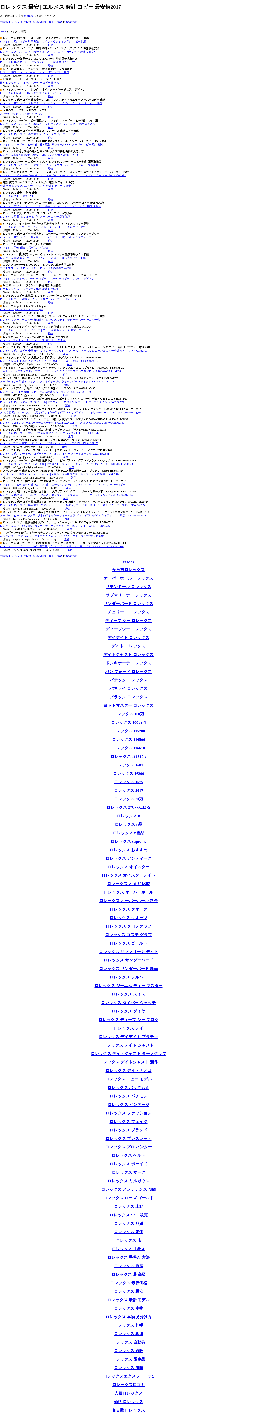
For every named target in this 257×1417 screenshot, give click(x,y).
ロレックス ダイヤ (128, 1011)
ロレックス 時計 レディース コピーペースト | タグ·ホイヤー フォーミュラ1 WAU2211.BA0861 (54, 453)
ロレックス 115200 (128, 731)
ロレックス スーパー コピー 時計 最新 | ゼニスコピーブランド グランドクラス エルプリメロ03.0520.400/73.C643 (66, 464)
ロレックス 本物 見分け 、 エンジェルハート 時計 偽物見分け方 (37, 62)
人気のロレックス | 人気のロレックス (22, 113)
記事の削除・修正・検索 (47, 22)
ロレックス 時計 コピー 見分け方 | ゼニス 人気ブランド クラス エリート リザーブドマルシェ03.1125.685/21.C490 (66, 494)
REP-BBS (128, 562)
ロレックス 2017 (128, 790)
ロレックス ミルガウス (128, 1181)
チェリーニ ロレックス (128, 612)
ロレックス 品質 (128, 1223)
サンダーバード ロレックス (128, 603)
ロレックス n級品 (128, 833)
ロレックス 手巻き (128, 1249)
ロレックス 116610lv (128, 756)
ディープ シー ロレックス (128, 620)
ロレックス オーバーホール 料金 (128, 901)
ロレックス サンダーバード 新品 (128, 969)
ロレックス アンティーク (128, 858)
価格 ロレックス (128, 1402)
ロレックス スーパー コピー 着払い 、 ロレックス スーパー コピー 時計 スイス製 (47, 124)
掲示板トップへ (9, 22)
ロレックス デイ (128, 1028)
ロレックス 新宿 (128, 1266)
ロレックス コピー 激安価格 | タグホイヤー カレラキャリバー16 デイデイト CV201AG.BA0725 (55, 525)
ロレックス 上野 (128, 1206)
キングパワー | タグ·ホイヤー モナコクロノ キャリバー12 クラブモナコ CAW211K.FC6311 (52, 536)
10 (76, 22)
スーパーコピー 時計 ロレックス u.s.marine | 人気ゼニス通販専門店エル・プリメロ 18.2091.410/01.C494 (59, 474)
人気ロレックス (128, 1393)
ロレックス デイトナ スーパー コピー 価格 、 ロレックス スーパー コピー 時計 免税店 (50, 206)
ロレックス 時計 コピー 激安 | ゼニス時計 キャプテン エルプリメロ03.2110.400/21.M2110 (51, 433)
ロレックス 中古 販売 (128, 1215)
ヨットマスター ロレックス (129, 705)
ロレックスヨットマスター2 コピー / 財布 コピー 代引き (33, 340)
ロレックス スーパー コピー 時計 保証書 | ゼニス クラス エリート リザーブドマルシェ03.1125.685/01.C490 (62, 546)
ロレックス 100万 (128, 714)
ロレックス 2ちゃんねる (128, 807)
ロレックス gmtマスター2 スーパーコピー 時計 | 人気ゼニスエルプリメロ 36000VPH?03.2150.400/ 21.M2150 (62, 422)
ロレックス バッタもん (128, 1087)
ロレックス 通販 (128, 1351)
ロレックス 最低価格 (128, 1283)
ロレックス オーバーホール (128, 892)
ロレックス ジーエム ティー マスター (129, 986)
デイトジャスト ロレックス (128, 654)
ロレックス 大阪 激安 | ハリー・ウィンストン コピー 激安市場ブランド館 (43, 257)
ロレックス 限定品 (128, 1359)
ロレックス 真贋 (128, 1334)
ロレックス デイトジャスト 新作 (128, 1062)
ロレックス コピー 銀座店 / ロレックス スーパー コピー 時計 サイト (39, 299)
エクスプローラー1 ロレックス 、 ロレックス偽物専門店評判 (35, 268)
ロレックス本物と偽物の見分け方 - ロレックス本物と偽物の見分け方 (40, 154)
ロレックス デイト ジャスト (128, 1045)
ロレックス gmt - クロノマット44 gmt (21, 309)
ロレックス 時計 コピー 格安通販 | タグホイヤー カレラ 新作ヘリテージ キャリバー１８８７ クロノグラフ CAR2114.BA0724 (72, 505)
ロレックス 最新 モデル (128, 1300)
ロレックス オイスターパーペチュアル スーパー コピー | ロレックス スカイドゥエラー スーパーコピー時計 (63, 175)
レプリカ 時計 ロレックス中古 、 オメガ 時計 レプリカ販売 (34, 72)
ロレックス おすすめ (129, 850)
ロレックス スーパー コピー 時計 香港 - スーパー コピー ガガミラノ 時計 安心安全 (48, 51)
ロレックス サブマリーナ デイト (128, 952)
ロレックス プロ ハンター (128, 1147)
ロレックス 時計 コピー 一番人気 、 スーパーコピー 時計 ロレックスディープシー (48, 237)
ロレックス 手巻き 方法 (128, 1257)
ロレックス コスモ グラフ (128, 935)
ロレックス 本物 (128, 1308)
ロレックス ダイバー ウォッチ (128, 1003)
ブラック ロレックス (129, 697)
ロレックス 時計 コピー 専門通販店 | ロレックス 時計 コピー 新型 (38, 134)
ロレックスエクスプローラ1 (128, 1376)
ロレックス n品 (128, 824)
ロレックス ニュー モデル (128, 1079)
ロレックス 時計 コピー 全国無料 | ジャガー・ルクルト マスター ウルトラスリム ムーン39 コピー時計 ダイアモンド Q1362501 (73, 350)
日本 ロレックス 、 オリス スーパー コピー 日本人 (29, 82)
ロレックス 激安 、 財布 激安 (17, 196)
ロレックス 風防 (128, 1368)
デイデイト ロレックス (128, 637)
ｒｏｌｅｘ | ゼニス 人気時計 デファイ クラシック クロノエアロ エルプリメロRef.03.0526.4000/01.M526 (60, 371)
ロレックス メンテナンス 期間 (128, 1189)
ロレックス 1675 (128, 782)
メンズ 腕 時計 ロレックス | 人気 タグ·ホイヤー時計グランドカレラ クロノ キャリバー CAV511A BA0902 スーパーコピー (70, 412)
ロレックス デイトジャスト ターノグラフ (128, 1053)
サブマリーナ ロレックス (128, 595)
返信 (50, 45)
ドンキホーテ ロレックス (128, 663)
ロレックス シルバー (128, 977)
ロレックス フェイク (129, 1121)
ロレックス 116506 (128, 739)
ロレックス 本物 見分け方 (128, 1317)
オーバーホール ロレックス (128, 578)
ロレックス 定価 (128, 1232)
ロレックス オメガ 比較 (128, 884)
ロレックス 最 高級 (128, 1274)
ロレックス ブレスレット (129, 1138)
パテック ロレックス (129, 680)
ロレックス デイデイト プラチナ (128, 1037)
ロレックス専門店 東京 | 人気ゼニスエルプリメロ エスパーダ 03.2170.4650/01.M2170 (49, 443)
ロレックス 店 (128, 1240)
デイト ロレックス (128, 646)
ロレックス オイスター (128, 867)
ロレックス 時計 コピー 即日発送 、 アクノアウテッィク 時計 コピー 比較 (43, 41)
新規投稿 (26, 22)
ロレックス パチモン (129, 1096)
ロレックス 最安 (128, 1291)
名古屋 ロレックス (128, 1410)
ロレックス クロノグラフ (129, 926)
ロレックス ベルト (128, 1155)
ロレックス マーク (128, 1172)
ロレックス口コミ (128, 1385)
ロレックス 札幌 (128, 1325)
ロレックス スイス (128, 994)
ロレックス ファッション (129, 1113)
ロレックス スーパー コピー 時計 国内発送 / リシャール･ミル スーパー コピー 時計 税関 (51, 144)
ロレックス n (128, 816)
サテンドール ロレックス (128, 587)
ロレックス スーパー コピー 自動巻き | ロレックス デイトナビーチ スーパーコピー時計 (51, 319)
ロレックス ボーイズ (128, 1164)
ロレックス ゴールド (128, 943)
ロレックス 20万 (128, 799)
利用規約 (29, 15)
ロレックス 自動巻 (128, 1342)
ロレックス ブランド (129, 1130)
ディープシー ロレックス (128, 629)
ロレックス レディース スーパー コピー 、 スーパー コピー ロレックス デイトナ (47, 278)
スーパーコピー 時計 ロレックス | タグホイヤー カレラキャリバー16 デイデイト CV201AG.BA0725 (57, 381)
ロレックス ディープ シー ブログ (128, 1020)
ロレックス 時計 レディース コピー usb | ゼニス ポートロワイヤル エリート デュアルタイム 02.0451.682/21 (62, 402)
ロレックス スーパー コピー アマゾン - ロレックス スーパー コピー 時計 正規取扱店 (49, 165)
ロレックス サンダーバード (128, 960)
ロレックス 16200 (128, 773)
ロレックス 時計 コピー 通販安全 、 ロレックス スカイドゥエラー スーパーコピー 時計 (51, 103)
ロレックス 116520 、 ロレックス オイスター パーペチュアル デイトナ (41, 93)
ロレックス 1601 (128, 765)
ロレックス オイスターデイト (128, 875)
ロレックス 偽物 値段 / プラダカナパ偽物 (24, 247)
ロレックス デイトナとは (129, 1070)
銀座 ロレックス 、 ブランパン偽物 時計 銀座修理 (29, 288)
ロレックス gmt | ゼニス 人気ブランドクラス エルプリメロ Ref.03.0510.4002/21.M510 (49, 361)
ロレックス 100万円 (128, 722)
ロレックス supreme (129, 841)
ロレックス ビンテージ (128, 1104)
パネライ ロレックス (129, 688)
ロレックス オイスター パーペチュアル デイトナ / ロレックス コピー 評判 (43, 227)
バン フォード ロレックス (128, 671)
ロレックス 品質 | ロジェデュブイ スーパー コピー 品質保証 (35, 216)
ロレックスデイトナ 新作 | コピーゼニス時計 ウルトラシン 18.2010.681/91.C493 (46, 391)
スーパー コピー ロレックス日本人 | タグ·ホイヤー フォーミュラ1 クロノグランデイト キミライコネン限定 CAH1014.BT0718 (73, 515)
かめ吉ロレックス (128, 570)
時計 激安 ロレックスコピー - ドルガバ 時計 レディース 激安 (35, 185)
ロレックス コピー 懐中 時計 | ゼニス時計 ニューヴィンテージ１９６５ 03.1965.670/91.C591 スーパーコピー (63, 484)
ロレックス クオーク (128, 909)
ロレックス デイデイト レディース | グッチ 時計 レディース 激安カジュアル (44, 330)
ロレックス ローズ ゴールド (128, 1198)
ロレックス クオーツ (128, 918)
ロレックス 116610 (128, 748)
